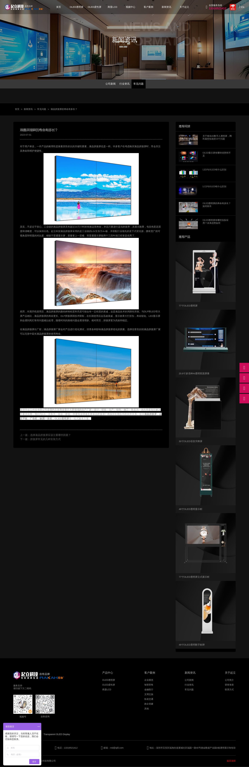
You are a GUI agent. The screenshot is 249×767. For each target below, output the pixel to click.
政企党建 (148, 704)
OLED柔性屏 (94, 7)
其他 (146, 709)
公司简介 (229, 681)
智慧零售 (148, 685)
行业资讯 (124, 84)
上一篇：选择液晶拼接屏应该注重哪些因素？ (45, 435)
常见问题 (140, 84)
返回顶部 (231, 761)
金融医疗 (148, 690)
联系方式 (229, 690)
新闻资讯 (166, 7)
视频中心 (130, 7)
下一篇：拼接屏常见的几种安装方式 (40, 439)
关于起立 (184, 7)
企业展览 (148, 681)
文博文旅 (148, 695)
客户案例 (148, 7)
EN (242, 7)
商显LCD (112, 7)
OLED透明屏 (76, 7)
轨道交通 (148, 700)
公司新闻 (109, 84)
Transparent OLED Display (57, 735)
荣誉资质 (229, 685)
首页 (58, 7)
